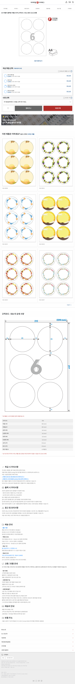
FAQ (3, 657)
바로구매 (58, 108)
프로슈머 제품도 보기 (64, 71)
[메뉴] (2, 2)
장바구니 (28, 108)
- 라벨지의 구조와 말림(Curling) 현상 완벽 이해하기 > (15, 479)
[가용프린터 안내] (18, 68)
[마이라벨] (66, 2)
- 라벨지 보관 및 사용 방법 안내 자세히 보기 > (13, 476)
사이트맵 (3, 646)
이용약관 (3, 638)
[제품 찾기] (5, 2)
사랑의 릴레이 (4, 650)
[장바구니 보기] (73, 2)
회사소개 (3, 630)
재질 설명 (69, 75)
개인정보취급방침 (5, 642)
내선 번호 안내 (9, 657)
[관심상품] (8, 108)
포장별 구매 (66, 98)
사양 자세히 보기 (38, 61)
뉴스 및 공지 (4, 634)
